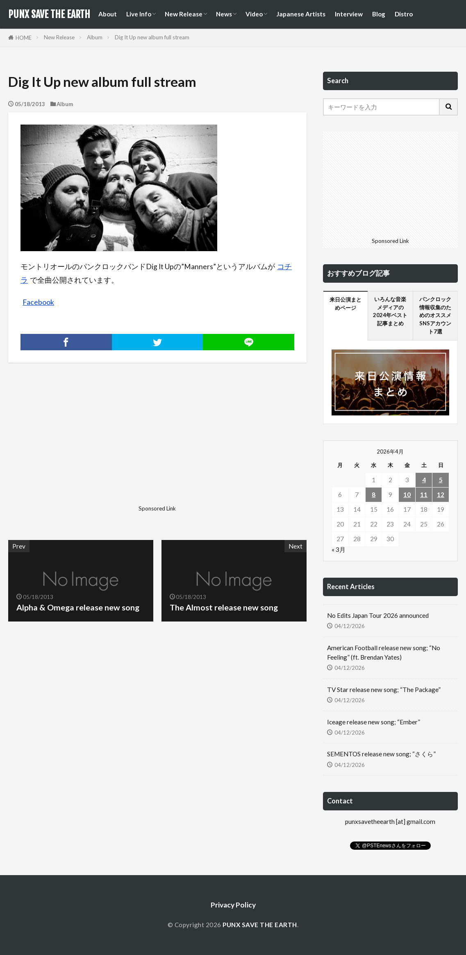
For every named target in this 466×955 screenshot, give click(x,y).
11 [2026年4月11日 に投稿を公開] (423, 494)
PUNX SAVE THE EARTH (49, 14)
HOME (24, 37)
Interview (349, 14)
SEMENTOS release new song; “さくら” (381, 754)
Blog (378, 14)
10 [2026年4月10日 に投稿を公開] (407, 494)
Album (94, 37)
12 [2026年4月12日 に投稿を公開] (440, 494)
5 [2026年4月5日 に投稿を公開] (441, 479)
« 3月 (339, 549)
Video (254, 14)
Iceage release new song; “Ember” (373, 722)
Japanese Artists (300, 14)
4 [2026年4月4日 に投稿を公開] (424, 479)
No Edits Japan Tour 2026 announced (378, 615)
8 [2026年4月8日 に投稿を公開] (373, 494)
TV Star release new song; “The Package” (384, 689)
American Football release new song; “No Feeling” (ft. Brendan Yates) (383, 652)
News (224, 14)
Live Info (138, 14)
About (107, 14)
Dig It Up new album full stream (152, 37)
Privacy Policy (233, 905)
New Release (183, 14)
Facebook (38, 302)
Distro (404, 14)
